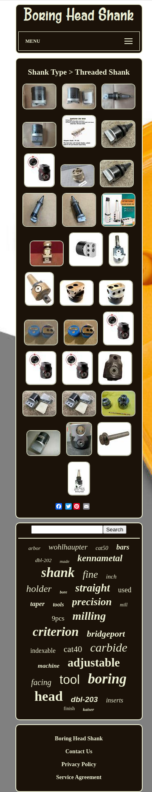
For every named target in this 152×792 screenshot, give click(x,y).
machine (48, 665)
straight (92, 588)
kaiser (88, 709)
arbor (34, 548)
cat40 (73, 649)
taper (37, 604)
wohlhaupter (68, 547)
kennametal (99, 558)
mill (124, 605)
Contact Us (78, 751)
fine (90, 574)
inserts (114, 700)
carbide (109, 647)
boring (107, 679)
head (48, 696)
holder (39, 588)
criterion (56, 631)
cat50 (102, 548)
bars (122, 547)
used (124, 590)
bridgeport (106, 634)
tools (58, 605)
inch (111, 576)
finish (69, 708)
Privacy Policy (79, 764)
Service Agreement (78, 777)
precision (92, 602)
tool (70, 680)
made (64, 561)
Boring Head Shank (79, 739)
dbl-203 (84, 699)
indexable (43, 650)
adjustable (94, 662)
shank (58, 572)
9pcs (58, 618)
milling (89, 616)
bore (63, 592)
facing (41, 682)
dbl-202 (43, 560)
